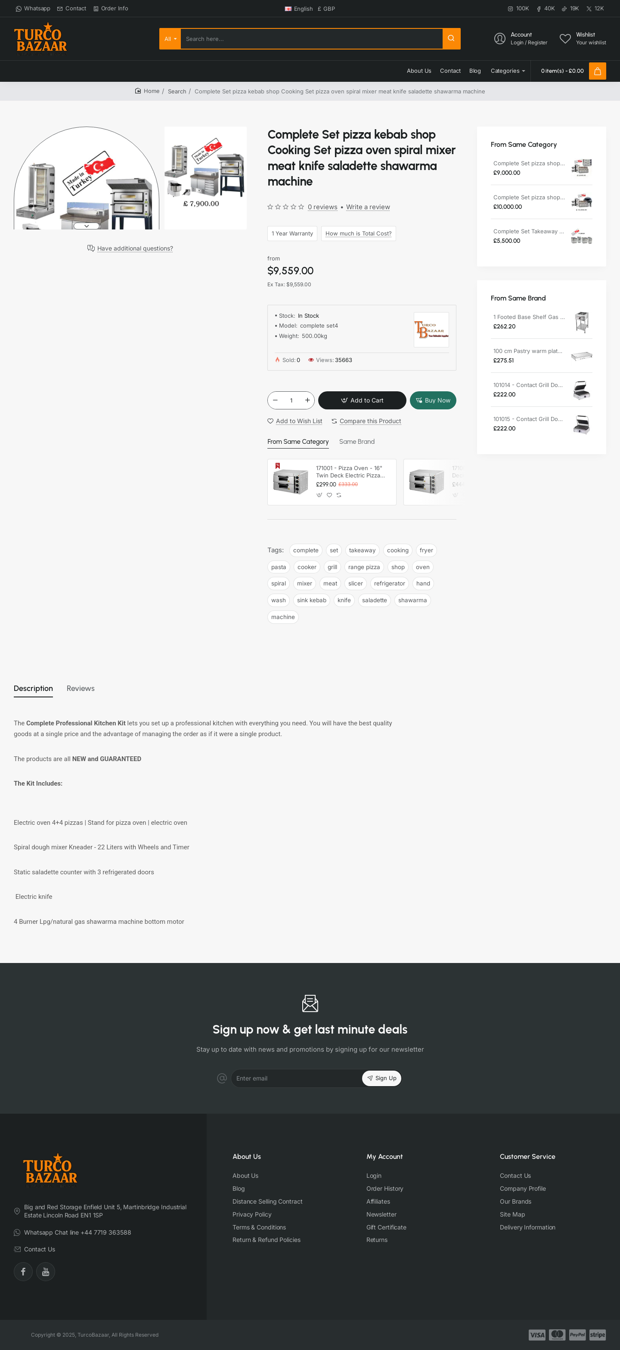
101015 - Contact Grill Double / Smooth (529, 418)
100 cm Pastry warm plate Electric (529, 350)
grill (332, 567)
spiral (278, 583)
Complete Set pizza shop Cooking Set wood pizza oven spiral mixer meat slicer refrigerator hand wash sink (529, 197)
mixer (304, 583)
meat (330, 583)
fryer (426, 550)
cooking (398, 550)
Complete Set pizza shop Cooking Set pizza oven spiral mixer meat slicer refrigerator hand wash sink (529, 163)
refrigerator (389, 583)
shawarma (412, 600)
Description (38, 689)
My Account (384, 1156)
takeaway (362, 550)
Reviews (92, 689)
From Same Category (296, 442)
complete (306, 550)
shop (398, 567)
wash (278, 600)
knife (344, 600)
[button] (86, 226)
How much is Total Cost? (359, 233)
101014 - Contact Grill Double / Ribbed (529, 384)
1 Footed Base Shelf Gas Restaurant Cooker (529, 316)
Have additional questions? (135, 248)
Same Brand (352, 442)
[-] (275, 401)
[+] (307, 401)
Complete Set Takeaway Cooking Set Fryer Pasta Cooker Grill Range (529, 231)
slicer (355, 583)
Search (177, 91)
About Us (246, 1156)
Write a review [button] (368, 207)
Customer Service (527, 1156)
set (334, 550)
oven (423, 567)
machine (283, 617)
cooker (307, 567)
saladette (374, 600)
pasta (278, 567)
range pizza (364, 567)
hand (423, 583)
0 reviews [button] (323, 207)
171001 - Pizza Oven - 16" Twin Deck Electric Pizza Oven (349, 472)
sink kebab (311, 600)
